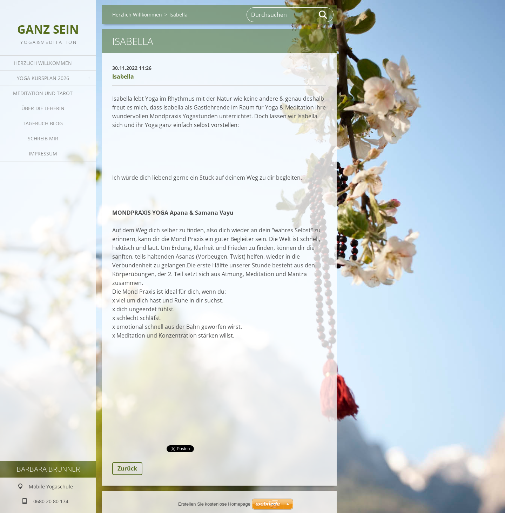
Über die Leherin (43, 108)
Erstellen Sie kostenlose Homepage (214, 504)
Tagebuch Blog (43, 123)
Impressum (43, 153)
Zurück (127, 468)
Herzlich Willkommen (43, 63)
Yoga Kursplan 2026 (43, 78)
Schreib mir (43, 138)
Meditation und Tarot (43, 93)
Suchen (323, 14)
